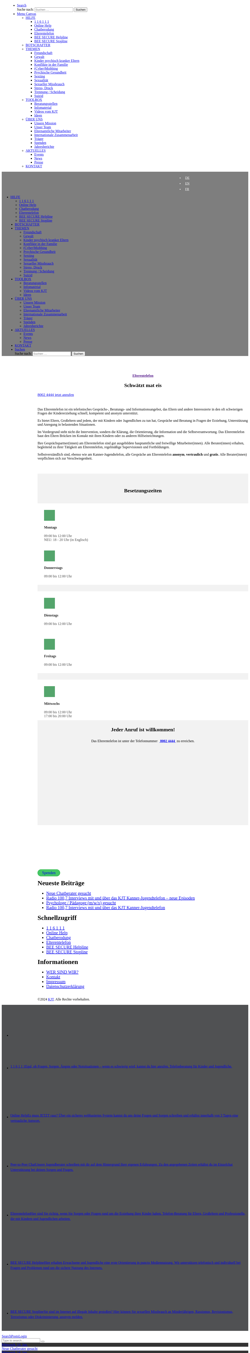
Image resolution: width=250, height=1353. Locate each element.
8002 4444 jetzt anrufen (56, 394)
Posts (15, 1336)
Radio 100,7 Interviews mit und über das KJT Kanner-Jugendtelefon (105, 907)
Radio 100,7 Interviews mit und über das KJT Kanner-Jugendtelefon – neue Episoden (120, 898)
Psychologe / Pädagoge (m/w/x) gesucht (81, 902)
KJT (51, 999)
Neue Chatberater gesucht (68, 893)
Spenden (49, 873)
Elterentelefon (142, 375)
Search (6, 1336)
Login (22, 1336)
